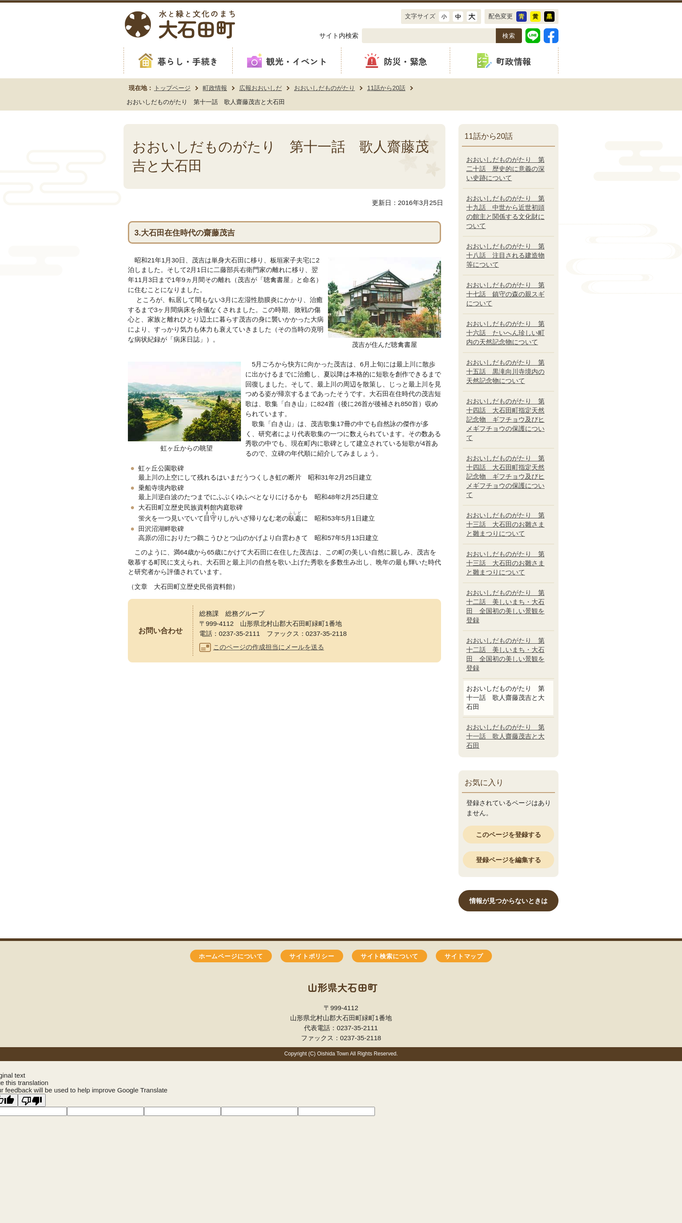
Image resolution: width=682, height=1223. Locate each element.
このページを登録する (508, 834)
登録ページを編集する (508, 859)
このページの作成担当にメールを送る (268, 647)
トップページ (172, 87)
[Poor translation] (32, 1100)
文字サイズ (420, 16)
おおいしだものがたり (324, 87)
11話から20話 (386, 87)
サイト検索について (389, 956)
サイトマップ (464, 956)
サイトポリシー (311, 956)
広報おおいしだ (260, 87)
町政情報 (215, 87)
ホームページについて (231, 956)
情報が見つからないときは (508, 900)
